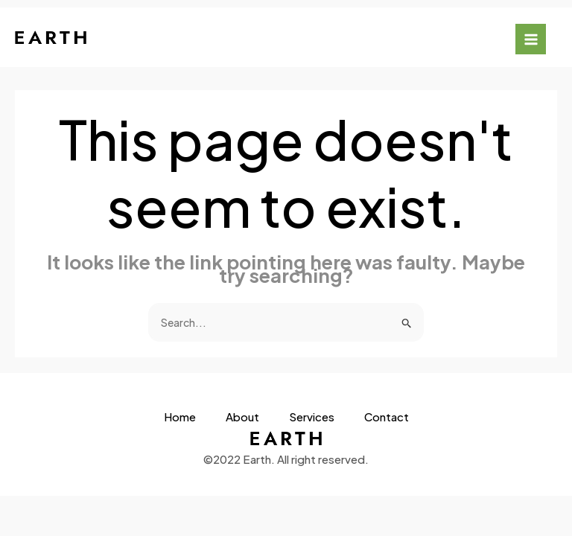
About (242, 417)
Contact (386, 417)
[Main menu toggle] (530, 39)
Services (311, 417)
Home (180, 417)
